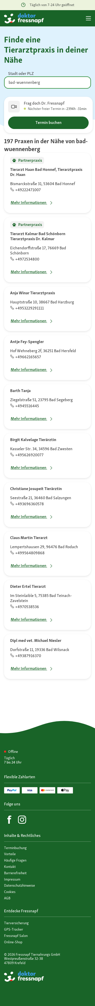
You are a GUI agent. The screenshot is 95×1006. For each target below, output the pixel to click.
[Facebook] (9, 819)
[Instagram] (22, 819)
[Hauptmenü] (88, 18)
